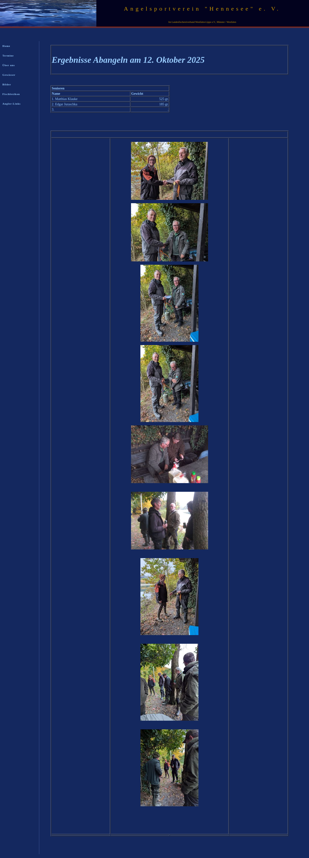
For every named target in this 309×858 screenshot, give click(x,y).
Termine (8, 55)
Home (6, 45)
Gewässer (8, 74)
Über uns (8, 65)
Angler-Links (11, 103)
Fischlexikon (11, 94)
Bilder (6, 84)
